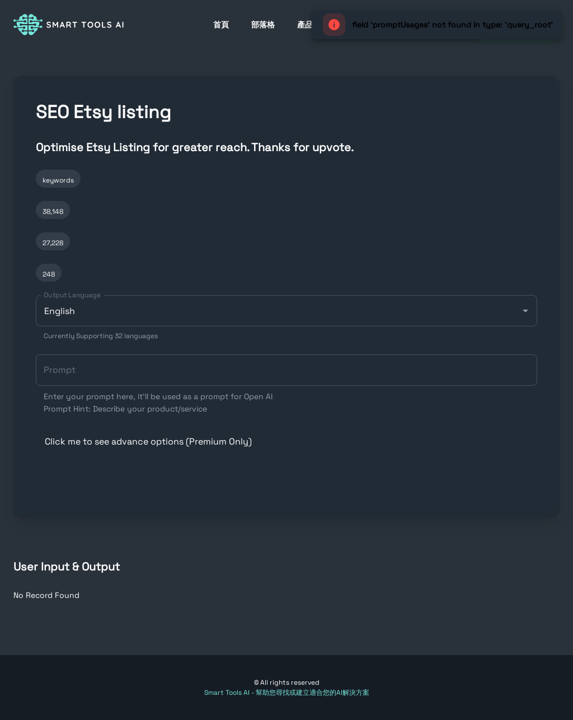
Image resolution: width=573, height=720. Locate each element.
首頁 (221, 25)
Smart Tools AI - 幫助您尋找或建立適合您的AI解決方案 (286, 692)
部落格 (263, 25)
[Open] (525, 311)
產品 (305, 25)
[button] (286, 441)
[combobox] (286, 318)
